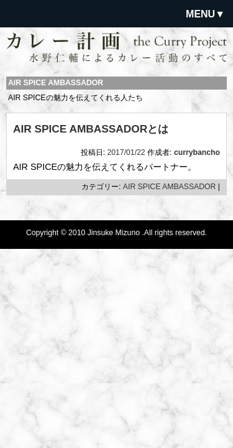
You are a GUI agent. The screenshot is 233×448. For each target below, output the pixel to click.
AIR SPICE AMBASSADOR (169, 186)
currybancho (197, 152)
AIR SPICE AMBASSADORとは (90, 129)
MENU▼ (205, 14)
